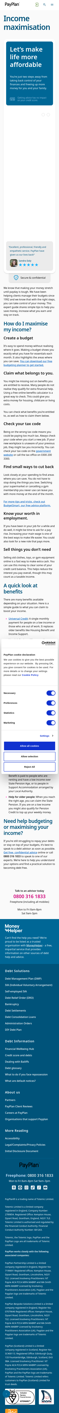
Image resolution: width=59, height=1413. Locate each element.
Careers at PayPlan (16, 1113)
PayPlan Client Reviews (18, 1106)
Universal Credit (18, 618)
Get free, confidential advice (20, 852)
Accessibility (12, 1138)
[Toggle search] (44, 4)
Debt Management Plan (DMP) (23, 978)
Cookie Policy (30, 675)
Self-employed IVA (16, 991)
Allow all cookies (29, 746)
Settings (44, 735)
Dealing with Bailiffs (17, 1061)
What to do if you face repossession (26, 1074)
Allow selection (29, 756)
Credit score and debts (18, 1055)
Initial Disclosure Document (21, 1151)
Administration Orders (18, 1023)
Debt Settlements (15, 1010)
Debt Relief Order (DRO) (19, 998)
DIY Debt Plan (13, 1029)
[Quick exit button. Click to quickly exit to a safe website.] (37, 4)
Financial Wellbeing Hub (19, 1049)
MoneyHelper (34, 945)
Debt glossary (13, 1068)
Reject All (29, 766)
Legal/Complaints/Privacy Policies (25, 1144)
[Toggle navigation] (52, 4)
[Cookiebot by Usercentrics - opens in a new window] (42, 643)
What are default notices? (20, 1081)
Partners (10, 1100)
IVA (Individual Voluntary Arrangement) (28, 985)
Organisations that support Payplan (26, 1119)
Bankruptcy (12, 1004)
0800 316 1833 (40, 1175)
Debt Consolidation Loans (20, 1017)
